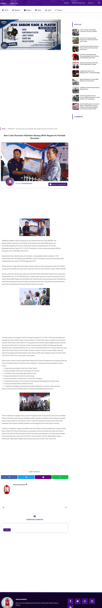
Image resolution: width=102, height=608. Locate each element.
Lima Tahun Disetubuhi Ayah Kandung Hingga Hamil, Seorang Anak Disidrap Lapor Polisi (89, 56)
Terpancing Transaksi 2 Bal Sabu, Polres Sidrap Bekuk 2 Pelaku (89, 63)
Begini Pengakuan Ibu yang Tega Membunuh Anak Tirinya (89, 80)
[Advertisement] (34, 75)
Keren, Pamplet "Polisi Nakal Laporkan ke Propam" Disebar (88, 30)
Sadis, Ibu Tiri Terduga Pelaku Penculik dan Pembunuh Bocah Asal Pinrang (89, 39)
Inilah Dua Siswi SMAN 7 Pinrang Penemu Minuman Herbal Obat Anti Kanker (89, 47)
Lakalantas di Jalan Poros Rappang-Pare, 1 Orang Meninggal (90, 71)
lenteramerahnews (19, 484)
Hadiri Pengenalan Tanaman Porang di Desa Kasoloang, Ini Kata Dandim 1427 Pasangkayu (90, 97)
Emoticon (7, 530)
